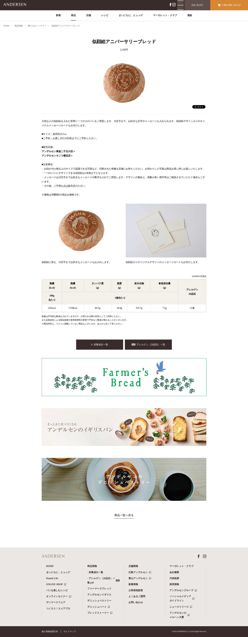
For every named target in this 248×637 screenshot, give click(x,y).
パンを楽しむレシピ (57, 590)
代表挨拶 (174, 578)
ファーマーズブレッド (99, 588)
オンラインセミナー (57, 596)
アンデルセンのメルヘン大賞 (177, 615)
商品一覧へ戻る (124, 515)
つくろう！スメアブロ (58, 608)
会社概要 (174, 572)
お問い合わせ (135, 602)
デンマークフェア (55, 602)
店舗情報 (133, 566)
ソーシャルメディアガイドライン (180, 598)
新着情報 (133, 584)
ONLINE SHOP (54, 584)
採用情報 (174, 584)
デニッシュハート (97, 607)
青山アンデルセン (138, 578)
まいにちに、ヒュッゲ (58, 572)
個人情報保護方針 (50, 631)
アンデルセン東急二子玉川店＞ (58, 151)
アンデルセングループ (181, 590)
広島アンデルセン (138, 572)
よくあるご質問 (136, 596)
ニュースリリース (179, 607)
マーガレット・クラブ (181, 566)
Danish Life (52, 578)
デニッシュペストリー (99, 600)
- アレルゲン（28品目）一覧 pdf (101, 580)
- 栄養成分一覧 (95, 572)
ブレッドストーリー (98, 613)
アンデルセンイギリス (99, 594)
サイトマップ (69, 631)
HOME (50, 566)
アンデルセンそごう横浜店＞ (57, 155)
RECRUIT (197, 5)
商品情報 (92, 566)
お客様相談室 (135, 590)
